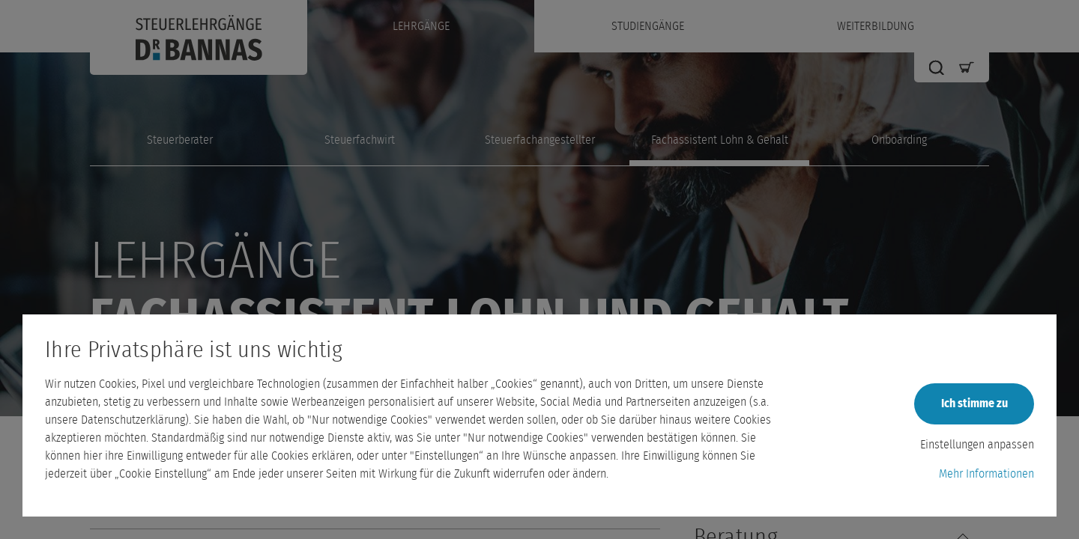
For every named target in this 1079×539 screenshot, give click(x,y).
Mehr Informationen (986, 474)
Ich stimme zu (974, 403)
